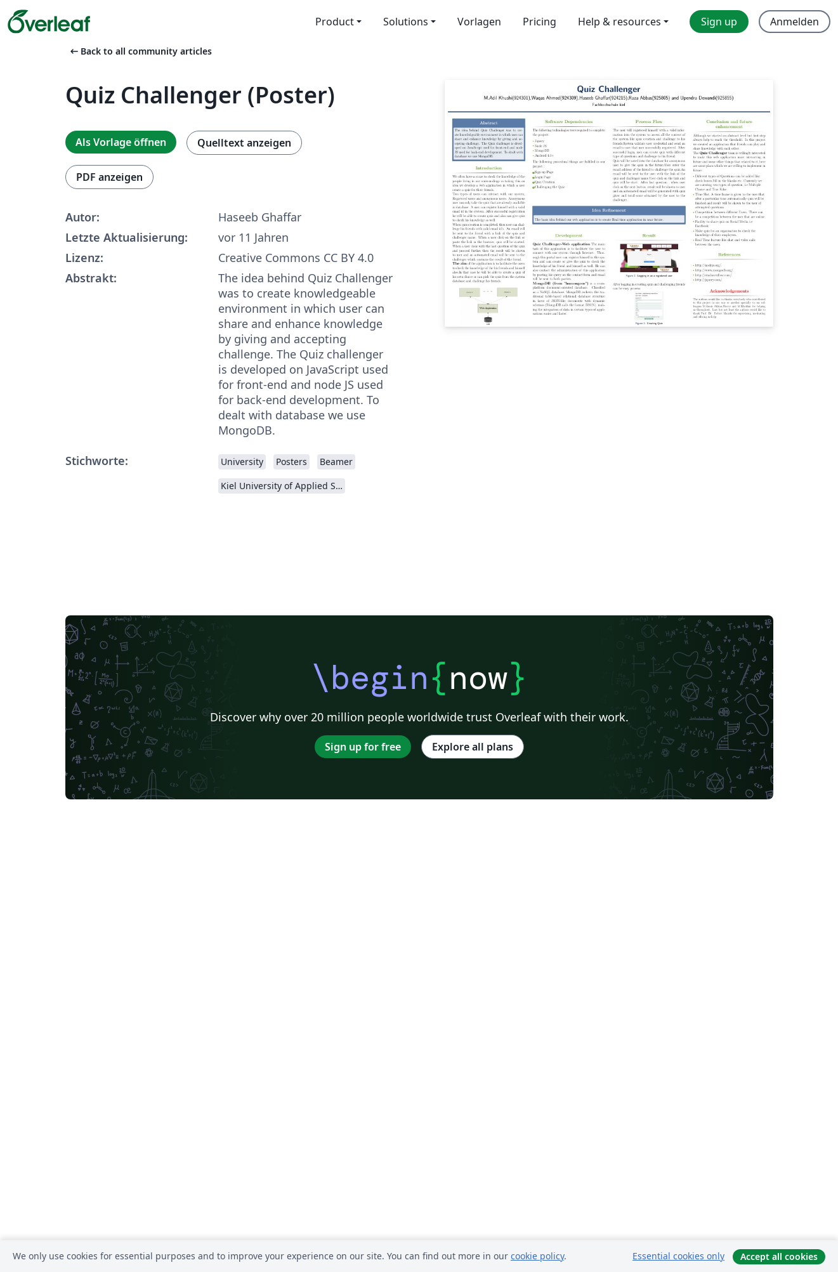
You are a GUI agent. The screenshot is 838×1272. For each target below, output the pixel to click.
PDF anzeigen (109, 177)
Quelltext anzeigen (244, 143)
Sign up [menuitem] (719, 22)
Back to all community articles (140, 51)
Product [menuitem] (334, 22)
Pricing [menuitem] (539, 22)
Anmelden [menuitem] (794, 22)
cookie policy (537, 1256)
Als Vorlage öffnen (120, 142)
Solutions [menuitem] (405, 22)
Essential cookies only (678, 1256)
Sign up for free (363, 747)
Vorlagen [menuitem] (479, 22)
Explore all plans (472, 747)
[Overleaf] (49, 21)
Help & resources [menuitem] (619, 22)
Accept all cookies (779, 1256)
